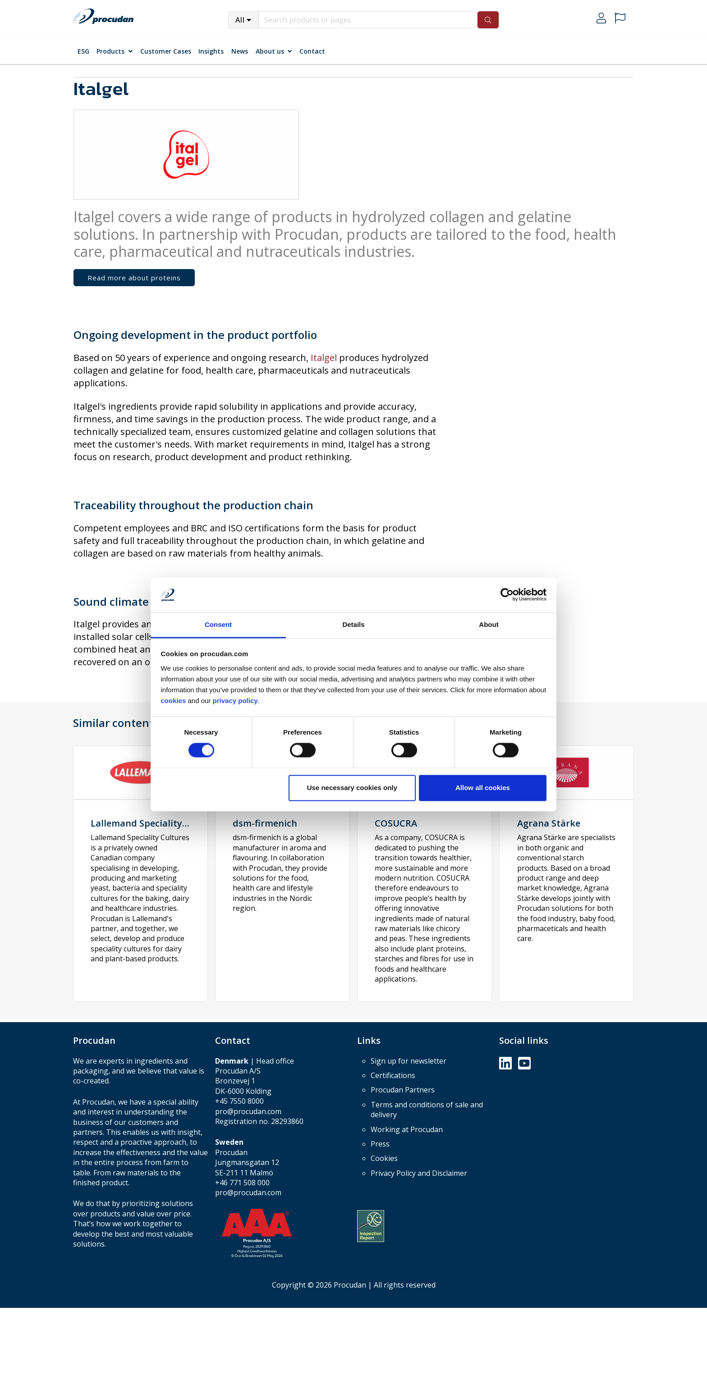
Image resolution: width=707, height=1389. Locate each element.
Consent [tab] (218, 624)
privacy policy (235, 700)
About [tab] (488, 624)
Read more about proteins (134, 277)
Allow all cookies (482, 787)
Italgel (325, 358)
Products (110, 51)
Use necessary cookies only (352, 787)
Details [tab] (353, 624)
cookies (174, 700)
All (240, 20)
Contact (312, 51)
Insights (211, 51)
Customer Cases (165, 51)
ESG (83, 51)
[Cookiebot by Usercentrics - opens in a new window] (507, 595)
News (239, 51)
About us (270, 51)
